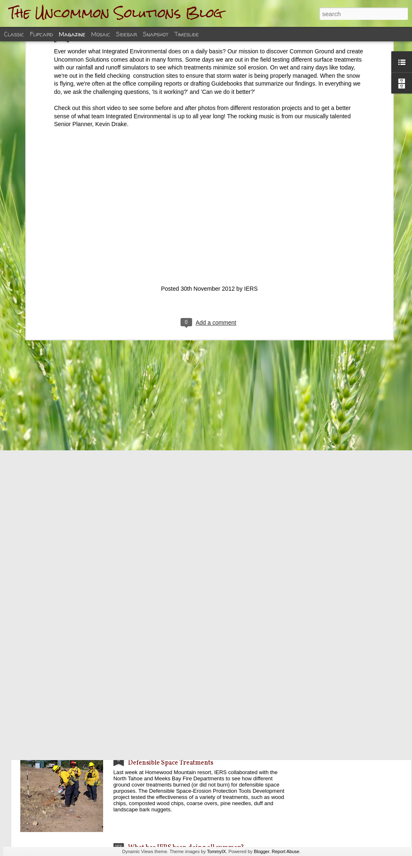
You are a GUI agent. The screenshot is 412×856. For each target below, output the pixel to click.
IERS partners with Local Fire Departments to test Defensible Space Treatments (201, 758)
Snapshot (156, 34)
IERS (251, 198)
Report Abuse (285, 851)
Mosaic (100, 34)
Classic (14, 34)
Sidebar (126, 34)
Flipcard (41, 34)
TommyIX (216, 851)
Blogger (261, 851)
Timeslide (186, 34)
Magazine (72, 34)
